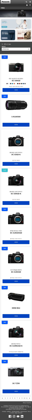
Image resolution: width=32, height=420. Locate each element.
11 (27, 398)
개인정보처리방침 (15, 411)
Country (29, 402)
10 (24, 398)
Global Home (23, 411)
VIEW (16, 90)
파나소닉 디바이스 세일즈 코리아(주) (20, 412)
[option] (16, 13)
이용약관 (9, 411)
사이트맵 (4, 411)
